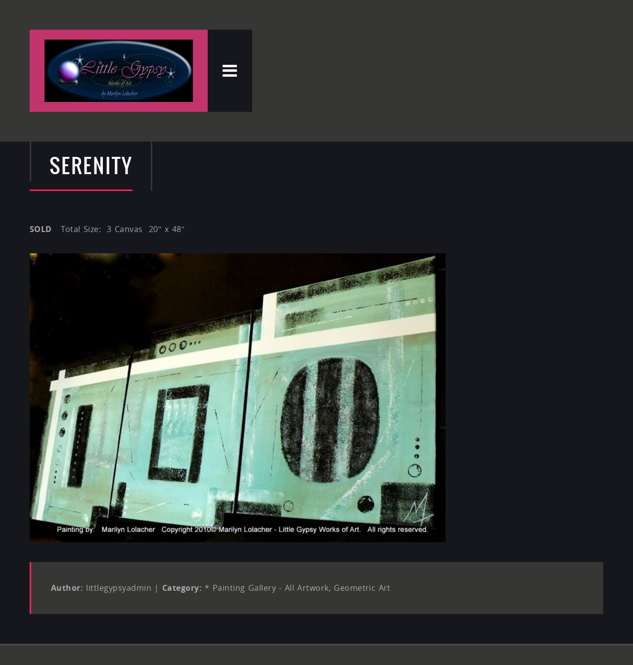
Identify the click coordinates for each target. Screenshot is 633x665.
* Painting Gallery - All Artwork (266, 587)
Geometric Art (362, 587)
